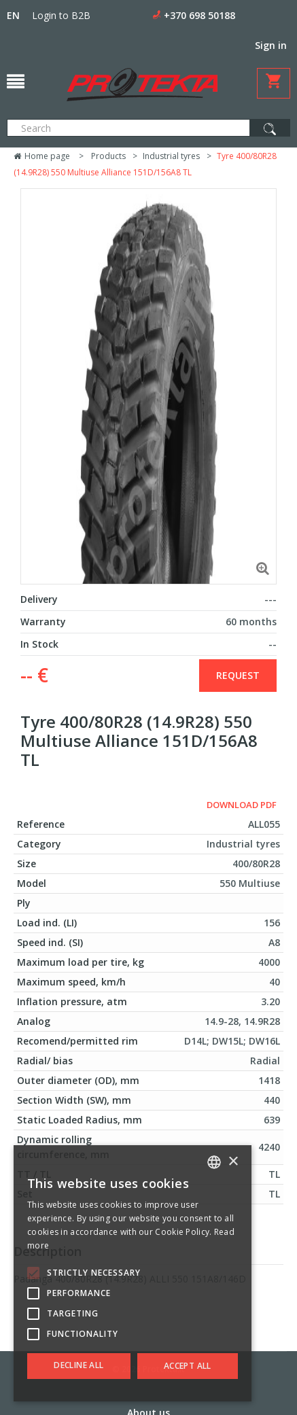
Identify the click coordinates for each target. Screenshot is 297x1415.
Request (238, 675)
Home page (42, 156)
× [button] (233, 1162)
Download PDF (242, 804)
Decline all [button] (78, 1365)
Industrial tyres (171, 156)
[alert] (132, 1273)
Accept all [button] (187, 1366)
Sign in (271, 45)
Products (108, 156)
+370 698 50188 (199, 15)
